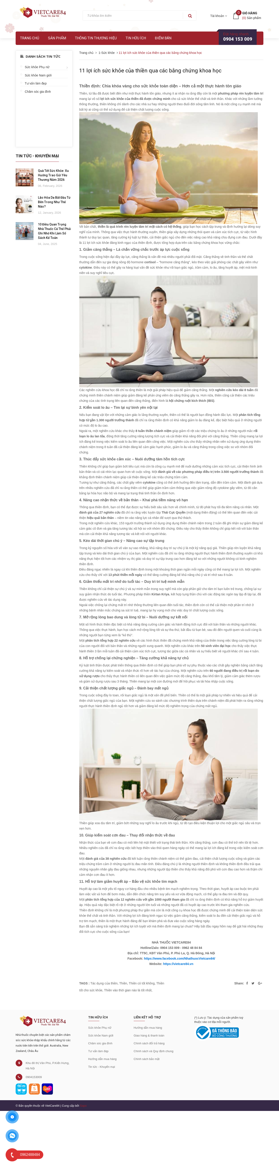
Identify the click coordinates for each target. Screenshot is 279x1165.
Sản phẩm (57, 38)
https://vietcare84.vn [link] (178, 964)
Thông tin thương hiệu (96, 38)
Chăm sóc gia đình (38, 91)
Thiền (123, 983)
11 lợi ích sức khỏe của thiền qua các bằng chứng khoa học (150, 70)
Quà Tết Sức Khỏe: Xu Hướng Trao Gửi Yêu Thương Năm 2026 (53, 175)
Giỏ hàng (249, 13)
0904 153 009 (237, 39)
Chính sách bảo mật (147, 1059)
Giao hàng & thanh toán (149, 1035)
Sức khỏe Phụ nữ (37, 67)
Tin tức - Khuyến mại (101, 1066)
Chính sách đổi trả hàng (149, 1043)
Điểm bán (163, 38)
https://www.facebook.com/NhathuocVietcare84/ (179, 958)
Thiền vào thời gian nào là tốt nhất (128, 990)
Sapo (83, 1105)
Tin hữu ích (136, 38)
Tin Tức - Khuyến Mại (37, 156)
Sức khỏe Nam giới (38, 75)
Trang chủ (29, 38)
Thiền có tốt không (142, 983)
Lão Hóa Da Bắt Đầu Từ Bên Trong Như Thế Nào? (54, 202)
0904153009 (34, 1077)
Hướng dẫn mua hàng (102, 1059)
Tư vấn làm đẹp (36, 83)
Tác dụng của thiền (104, 983)
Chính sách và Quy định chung (153, 1051)
